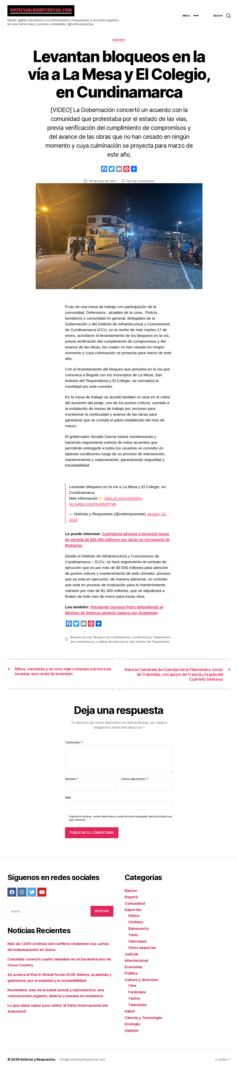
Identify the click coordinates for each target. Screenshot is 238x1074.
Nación (119, 43)
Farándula (137, 996)
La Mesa (101, 645)
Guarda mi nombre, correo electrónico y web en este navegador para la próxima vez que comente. (120, 822)
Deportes (133, 913)
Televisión (137, 1008)
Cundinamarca (142, 640)
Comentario (74, 746)
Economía (134, 970)
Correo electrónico (134, 783)
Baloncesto (138, 932)
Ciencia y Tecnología (144, 1021)
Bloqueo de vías (81, 640)
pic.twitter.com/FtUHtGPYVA (93, 507)
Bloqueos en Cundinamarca (112, 640)
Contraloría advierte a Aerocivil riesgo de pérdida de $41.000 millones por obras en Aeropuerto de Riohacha (119, 543)
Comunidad (135, 907)
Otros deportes (142, 951)
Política (131, 977)
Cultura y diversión (142, 983)
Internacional (137, 964)
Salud (130, 1015)
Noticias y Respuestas (38, 1063)
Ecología (133, 1028)
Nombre (71, 783)
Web (68, 801)
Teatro (134, 1002)
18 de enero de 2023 (102, 184)
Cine (132, 989)
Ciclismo (136, 926)
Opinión (132, 1034)
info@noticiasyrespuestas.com (83, 1063)
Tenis (133, 938)
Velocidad (137, 945)
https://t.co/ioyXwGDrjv (124, 501)
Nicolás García (118, 645)
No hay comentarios (141, 184)
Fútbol (134, 919)
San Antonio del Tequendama (150, 645)
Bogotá (131, 901)
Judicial (132, 958)
